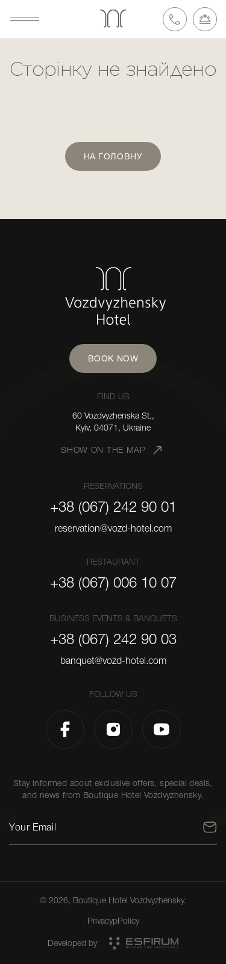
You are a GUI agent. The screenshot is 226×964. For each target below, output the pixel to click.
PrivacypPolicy (113, 920)
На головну (113, 156)
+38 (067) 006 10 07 (113, 583)
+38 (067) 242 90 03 (113, 639)
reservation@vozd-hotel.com (113, 528)
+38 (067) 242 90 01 (113, 507)
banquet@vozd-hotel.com (113, 661)
